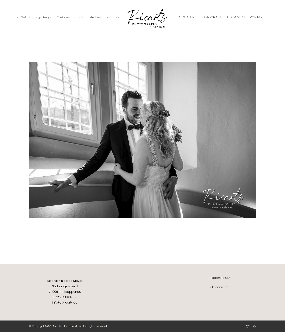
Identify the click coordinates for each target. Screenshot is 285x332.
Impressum (220, 287)
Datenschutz (220, 278)
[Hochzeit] (142, 64)
